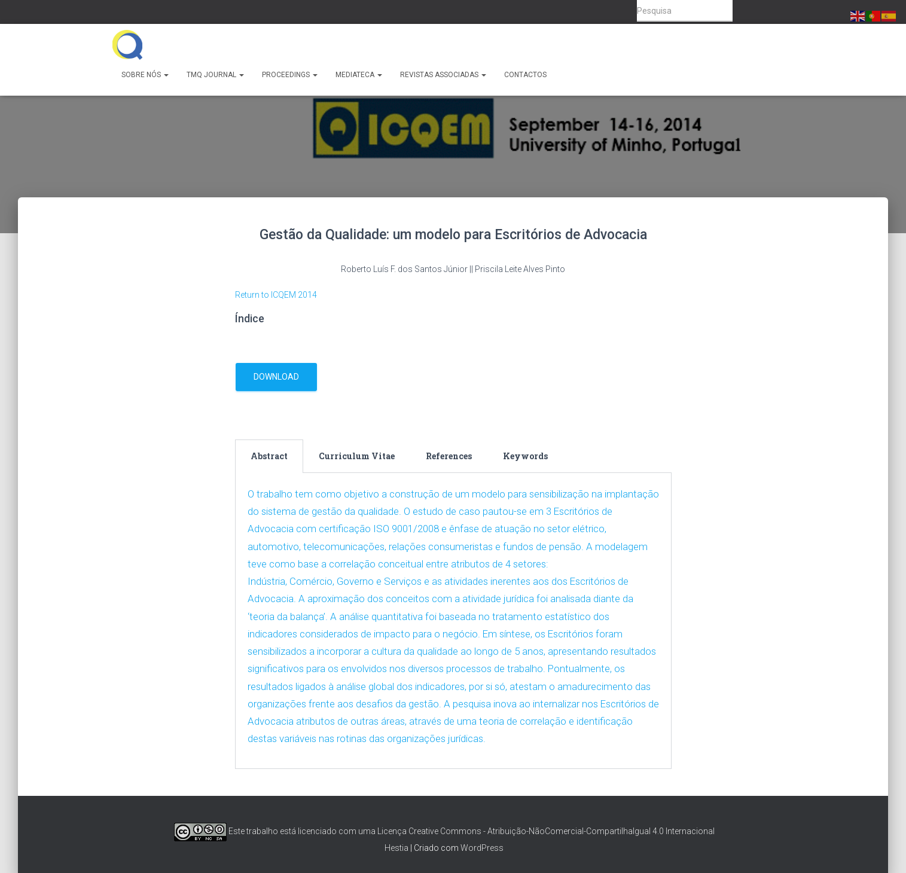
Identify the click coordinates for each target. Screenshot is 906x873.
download (276, 376)
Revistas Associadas (443, 75)
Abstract (269, 456)
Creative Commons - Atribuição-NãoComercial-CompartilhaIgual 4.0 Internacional (561, 830)
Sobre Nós (145, 75)
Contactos (525, 75)
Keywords (525, 456)
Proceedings (290, 75)
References (449, 456)
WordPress (482, 846)
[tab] (269, 456)
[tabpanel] (453, 620)
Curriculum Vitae (357, 456)
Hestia (396, 846)
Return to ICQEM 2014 (276, 295)
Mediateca (358, 75)
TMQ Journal (215, 75)
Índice (249, 318)
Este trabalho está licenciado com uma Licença (290, 830)
